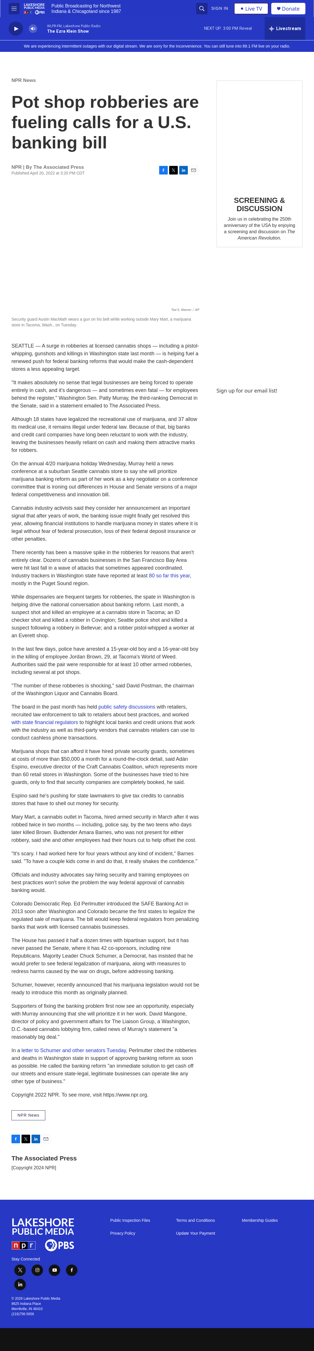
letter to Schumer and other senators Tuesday (74, 1050)
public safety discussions (126, 707)
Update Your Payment (195, 1233)
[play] (15, 29)
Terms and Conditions (195, 1220)
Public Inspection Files (130, 1220)
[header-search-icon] (202, 8)
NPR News (23, 80)
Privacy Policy (122, 1233)
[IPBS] (280, 1339)
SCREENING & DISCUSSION (259, 204)
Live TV (251, 8)
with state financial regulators (44, 722)
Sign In (219, 8)
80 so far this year (169, 576)
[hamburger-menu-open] (14, 8)
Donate (291, 9)
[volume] (33, 28)
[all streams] (285, 28)
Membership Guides (260, 1220)
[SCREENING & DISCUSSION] (259, 134)
